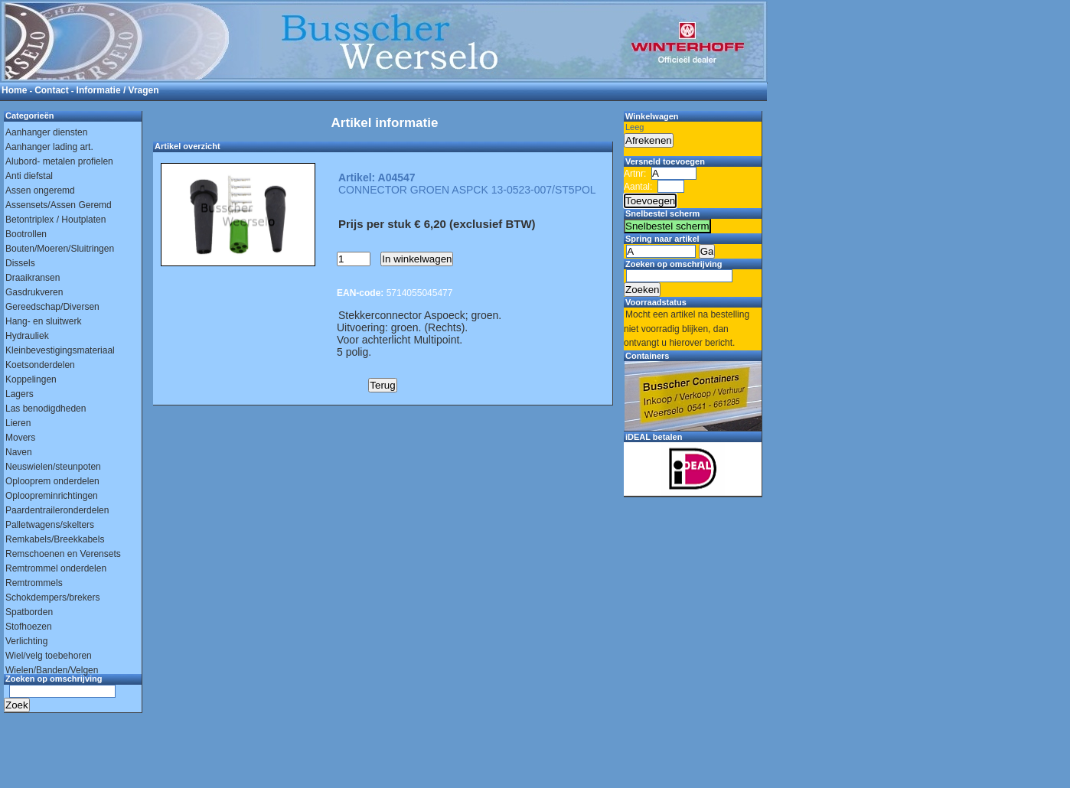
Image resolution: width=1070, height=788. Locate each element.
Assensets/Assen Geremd (58, 205)
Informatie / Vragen (118, 90)
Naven (18, 452)
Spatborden (29, 612)
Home (14, 90)
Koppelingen (31, 379)
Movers (20, 437)
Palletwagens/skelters (49, 524)
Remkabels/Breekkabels (54, 539)
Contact (51, 90)
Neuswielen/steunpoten (53, 466)
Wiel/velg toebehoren (48, 655)
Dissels (20, 263)
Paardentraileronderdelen (57, 510)
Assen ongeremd (40, 190)
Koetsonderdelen (40, 365)
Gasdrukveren (34, 292)
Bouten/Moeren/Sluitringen (59, 248)
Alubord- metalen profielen (59, 161)
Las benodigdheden (45, 408)
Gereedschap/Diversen (52, 306)
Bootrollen (26, 234)
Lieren (18, 423)
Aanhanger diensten (46, 132)
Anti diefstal (29, 176)
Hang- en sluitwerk (43, 321)
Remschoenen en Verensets (63, 554)
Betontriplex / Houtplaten (55, 219)
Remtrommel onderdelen (55, 568)
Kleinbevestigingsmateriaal (60, 350)
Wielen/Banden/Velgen (51, 670)
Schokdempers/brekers (52, 597)
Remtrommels (34, 583)
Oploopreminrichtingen (51, 495)
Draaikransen (32, 277)
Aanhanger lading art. (49, 147)
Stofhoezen (28, 626)
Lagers (19, 394)
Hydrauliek (27, 336)
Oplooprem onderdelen (52, 481)
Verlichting (26, 641)
